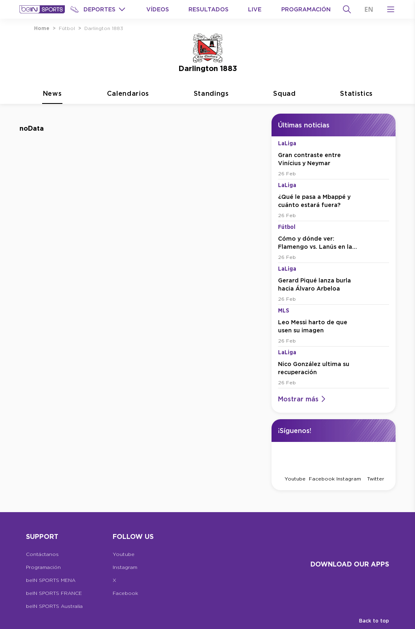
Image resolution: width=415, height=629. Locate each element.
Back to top (374, 620)
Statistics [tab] (356, 112)
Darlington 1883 (103, 28)
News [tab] (52, 112)
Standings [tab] (211, 112)
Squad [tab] (284, 112)
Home (41, 28)
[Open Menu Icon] (391, 9)
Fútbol (67, 28)
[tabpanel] (207, 315)
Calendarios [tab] (128, 112)
